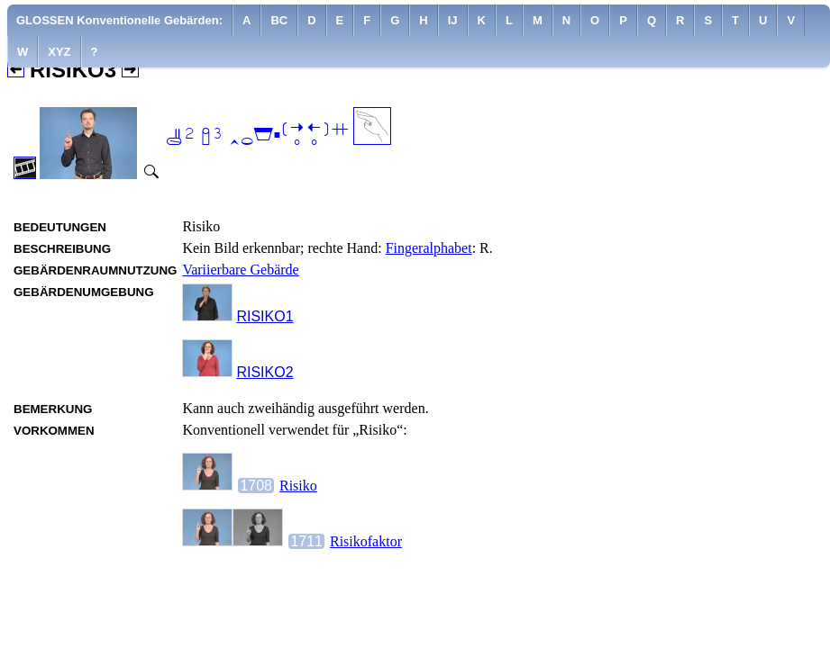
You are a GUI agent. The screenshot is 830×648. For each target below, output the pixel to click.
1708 (256, 485)
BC (278, 20)
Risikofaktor (366, 541)
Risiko (298, 485)
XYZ (59, 51)
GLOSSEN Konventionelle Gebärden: (119, 20)
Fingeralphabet (429, 248)
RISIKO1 (264, 316)
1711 (306, 541)
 (257, 135)
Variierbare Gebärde (240, 269)
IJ (453, 20)
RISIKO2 (264, 372)
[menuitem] (120, 20)
